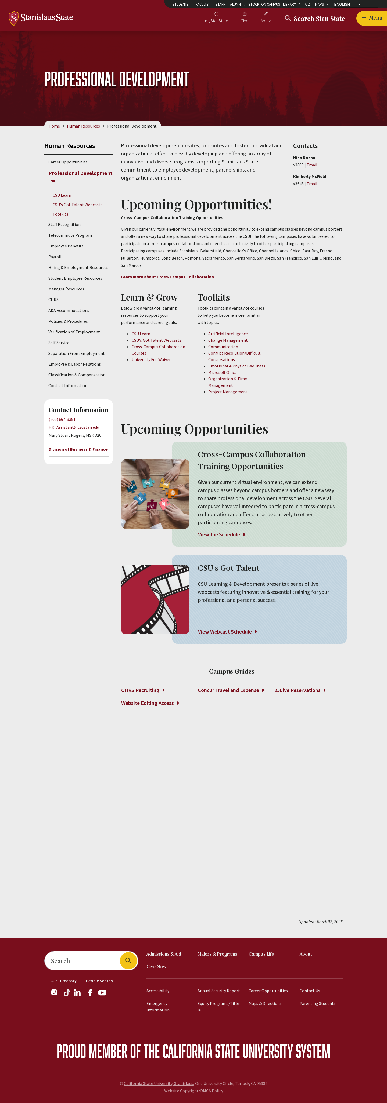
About (306, 954)
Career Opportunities (68, 162)
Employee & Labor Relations (74, 364)
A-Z (307, 4)
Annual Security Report (219, 990)
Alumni (236, 4)
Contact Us (310, 990)
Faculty (202, 4)
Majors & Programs (217, 954)
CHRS (53, 300)
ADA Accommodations (68, 310)
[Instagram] (56, 995)
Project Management (228, 391)
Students (181, 4)
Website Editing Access (149, 703)
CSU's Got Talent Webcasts (77, 204)
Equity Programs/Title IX (218, 1007)
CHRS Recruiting (142, 690)
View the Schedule (221, 534)
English (342, 4)
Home (54, 126)
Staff (220, 4)
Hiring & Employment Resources (78, 267)
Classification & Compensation (76, 375)
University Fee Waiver (151, 359)
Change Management (228, 340)
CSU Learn (62, 195)
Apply (266, 20)
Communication (223, 346)
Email (312, 165)
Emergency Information (158, 1007)
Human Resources (83, 126)
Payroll (55, 257)
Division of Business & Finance (78, 449)
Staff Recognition (64, 224)
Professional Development (80, 173)
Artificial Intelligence (228, 333)
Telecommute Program (70, 235)
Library (289, 4)
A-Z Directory (64, 980)
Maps (319, 4)
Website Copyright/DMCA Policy (193, 1090)
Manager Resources (66, 289)
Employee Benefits (66, 246)
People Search (99, 980)
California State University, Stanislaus (158, 1083)
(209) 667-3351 (62, 419)
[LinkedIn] (77, 995)
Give (244, 20)
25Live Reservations (299, 690)
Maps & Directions (265, 1003)
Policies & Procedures (68, 321)
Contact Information (67, 385)
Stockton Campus (264, 4)
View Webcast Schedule (227, 631)
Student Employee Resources (75, 278)
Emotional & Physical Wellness (236, 366)
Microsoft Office (222, 372)
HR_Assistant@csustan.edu (74, 427)
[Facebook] (92, 995)
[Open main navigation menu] (371, 18)
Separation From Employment (76, 353)
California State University (228, 1051)
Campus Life (261, 954)
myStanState (216, 20)
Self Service (58, 342)
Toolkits (60, 214)
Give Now (156, 967)
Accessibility (157, 990)
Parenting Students (318, 1003)
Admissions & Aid (163, 954)
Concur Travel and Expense (231, 690)
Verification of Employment (74, 332)
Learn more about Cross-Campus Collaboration (167, 276)
